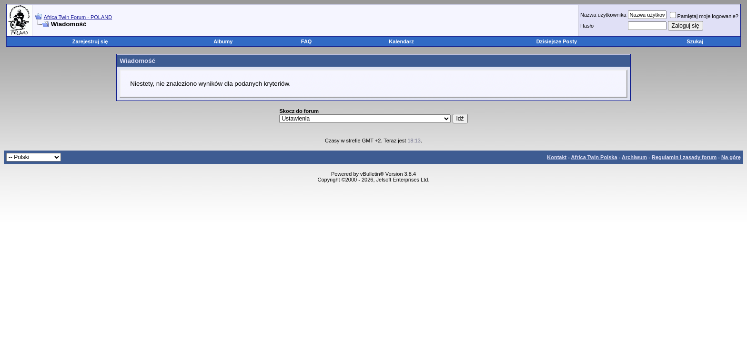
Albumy (222, 41)
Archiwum (634, 157)
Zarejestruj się (90, 41)
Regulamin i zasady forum (684, 157)
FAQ (306, 41)
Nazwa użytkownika (603, 15)
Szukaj (694, 41)
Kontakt (556, 157)
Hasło (587, 26)
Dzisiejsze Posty (556, 41)
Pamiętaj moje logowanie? (704, 16)
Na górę (731, 157)
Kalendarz (401, 41)
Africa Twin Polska (594, 157)
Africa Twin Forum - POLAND (78, 17)
